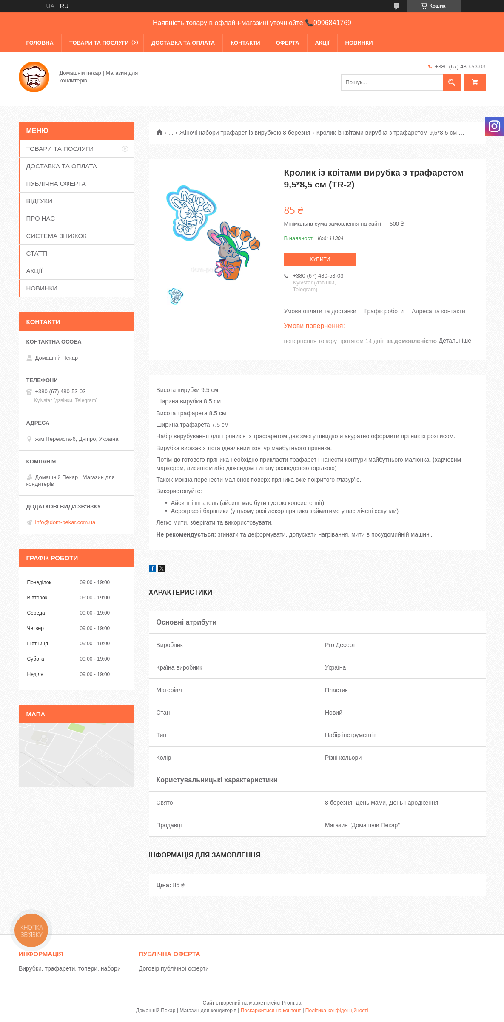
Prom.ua (291, 1003)
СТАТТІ (37, 253)
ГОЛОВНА (40, 43)
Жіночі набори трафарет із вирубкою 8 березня (244, 132)
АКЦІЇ (322, 43)
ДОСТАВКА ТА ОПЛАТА (183, 43)
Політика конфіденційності (336, 1010)
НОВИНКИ (359, 43)
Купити (320, 259)
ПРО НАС (40, 218)
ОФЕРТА (287, 43)
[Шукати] (452, 82)
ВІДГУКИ (39, 200)
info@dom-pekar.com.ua (65, 522)
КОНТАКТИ (245, 43)
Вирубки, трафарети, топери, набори (70, 968)
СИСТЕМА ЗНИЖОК (56, 235)
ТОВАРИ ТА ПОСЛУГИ (99, 43)
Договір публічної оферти (174, 968)
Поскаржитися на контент (271, 1010)
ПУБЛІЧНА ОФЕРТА (56, 183)
